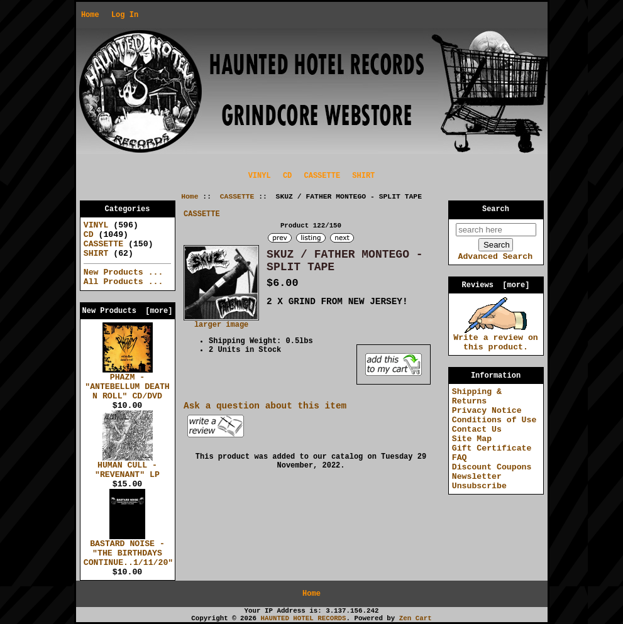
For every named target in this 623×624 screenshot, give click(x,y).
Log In (124, 15)
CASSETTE (237, 196)
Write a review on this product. (495, 339)
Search (495, 209)
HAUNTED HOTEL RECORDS (303, 618)
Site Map (472, 439)
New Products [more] (127, 311)
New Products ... (123, 272)
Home (90, 15)
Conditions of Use (494, 420)
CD (287, 176)
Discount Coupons (492, 467)
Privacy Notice (487, 410)
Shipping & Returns (477, 396)
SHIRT (363, 176)
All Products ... (123, 282)
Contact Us (477, 429)
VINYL (259, 176)
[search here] (496, 229)
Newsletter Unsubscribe (479, 481)
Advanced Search (495, 256)
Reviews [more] (495, 285)
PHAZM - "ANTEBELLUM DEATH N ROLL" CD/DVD (127, 383)
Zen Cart (415, 618)
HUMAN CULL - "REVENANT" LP (127, 466)
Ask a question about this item (265, 406)
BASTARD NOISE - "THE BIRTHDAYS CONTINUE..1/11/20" (128, 549)
